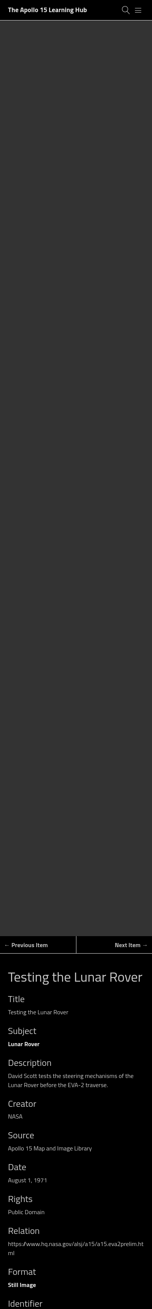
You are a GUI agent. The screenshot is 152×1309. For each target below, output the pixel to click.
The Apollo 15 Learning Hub (47, 10)
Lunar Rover (24, 1043)
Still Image (22, 1284)
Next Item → (131, 944)
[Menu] (138, 10)
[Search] (126, 10)
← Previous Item (26, 944)
